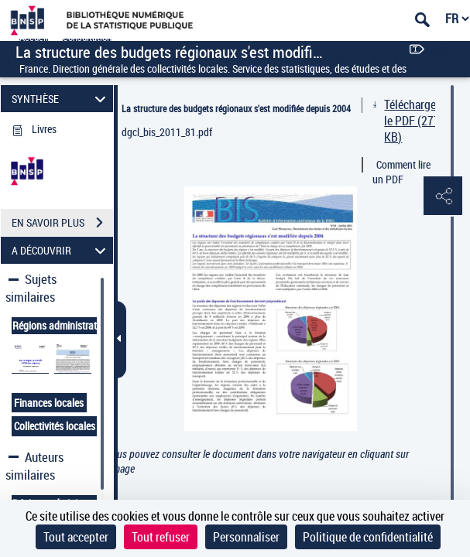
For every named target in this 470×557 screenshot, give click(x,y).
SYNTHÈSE (61, 98)
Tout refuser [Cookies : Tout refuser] (161, 536)
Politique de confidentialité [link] (368, 536)
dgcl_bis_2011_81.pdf (167, 132)
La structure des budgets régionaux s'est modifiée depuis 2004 (236, 108)
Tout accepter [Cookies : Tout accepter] (75, 536)
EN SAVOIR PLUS (62, 223)
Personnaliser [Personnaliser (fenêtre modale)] (246, 536)
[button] (443, 196)
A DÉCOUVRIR (61, 250)
